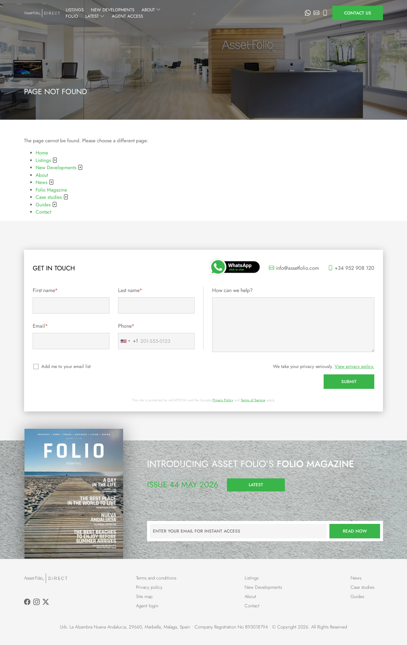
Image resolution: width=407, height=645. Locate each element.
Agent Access (283, 13)
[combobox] (128, 341)
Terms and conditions (156, 578)
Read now (355, 531)
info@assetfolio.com (294, 268)
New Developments (166, 13)
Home (42, 152)
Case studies (52, 197)
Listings (129, 13)
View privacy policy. (354, 366)
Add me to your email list (66, 366)
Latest (251, 13)
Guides (46, 204)
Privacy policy (149, 587)
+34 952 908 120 (351, 268)
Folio (228, 13)
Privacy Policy (222, 400)
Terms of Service (253, 400)
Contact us (357, 13)
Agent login (147, 605)
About (204, 13)
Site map (144, 596)
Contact (43, 211)
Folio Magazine (51, 189)
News (45, 182)
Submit (349, 381)
